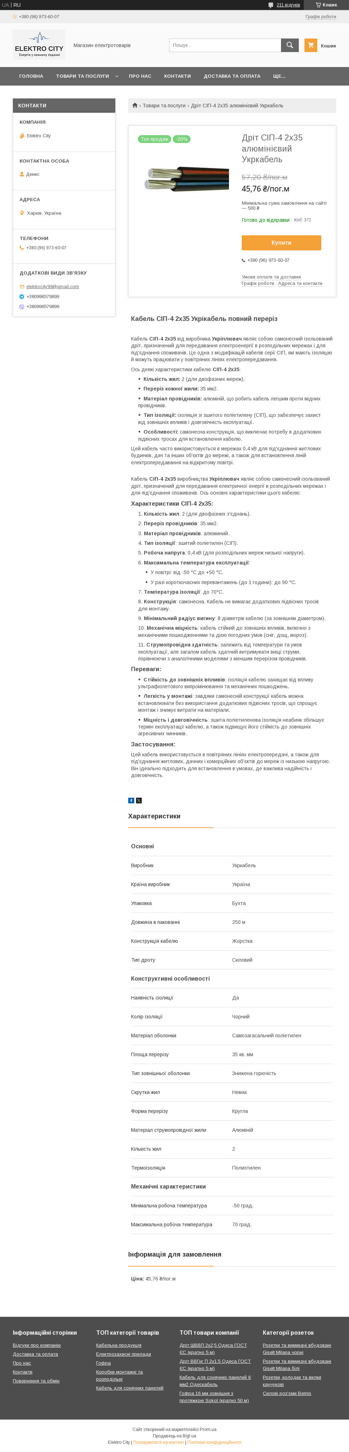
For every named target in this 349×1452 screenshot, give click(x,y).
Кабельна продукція (118, 1345)
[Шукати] (290, 45)
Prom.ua (208, 1429)
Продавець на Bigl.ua (174, 1435)
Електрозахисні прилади (123, 1354)
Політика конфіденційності (214, 1442)
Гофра (103, 1363)
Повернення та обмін (36, 1381)
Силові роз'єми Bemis (287, 1393)
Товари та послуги (82, 76)
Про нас (140, 76)
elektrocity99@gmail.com (52, 286)
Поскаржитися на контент (158, 1442)
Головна (31, 76)
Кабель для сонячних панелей (129, 1388)
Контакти (177, 76)
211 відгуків (288, 4)
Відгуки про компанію (37, 1345)
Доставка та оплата (232, 76)
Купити (282, 243)
